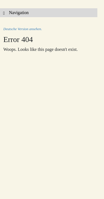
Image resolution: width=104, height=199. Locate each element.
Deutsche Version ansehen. (22, 29)
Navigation (14, 12)
